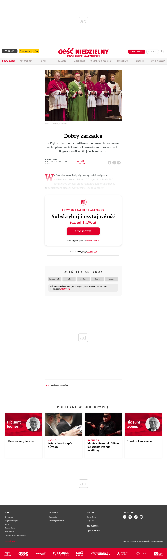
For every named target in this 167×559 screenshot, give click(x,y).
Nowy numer (8, 61)
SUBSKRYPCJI (92, 240)
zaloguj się (153, 52)
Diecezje (140, 61)
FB (110, 161)
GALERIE (62, 61)
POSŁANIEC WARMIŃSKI (59, 385)
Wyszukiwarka (162, 51)
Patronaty (122, 61)
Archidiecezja (158, 61)
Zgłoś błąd (11, 541)
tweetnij (114, 161)
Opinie (44, 61)
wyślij (119, 161)
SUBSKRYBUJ (136, 52)
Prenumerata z (29, 51)
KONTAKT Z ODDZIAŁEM (101, 61)
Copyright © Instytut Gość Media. (134, 541)
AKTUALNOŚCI (26, 61)
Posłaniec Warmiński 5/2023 (56, 162)
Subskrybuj (83, 231)
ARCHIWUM (79, 61)
